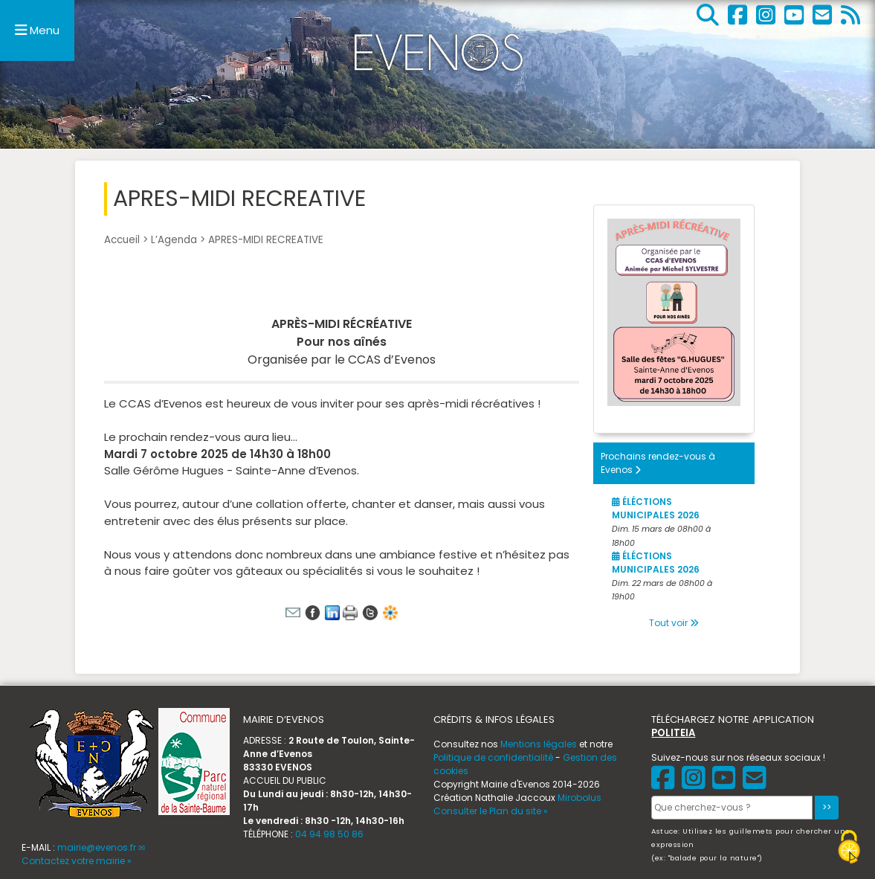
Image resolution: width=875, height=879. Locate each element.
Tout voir (674, 622)
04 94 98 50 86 (329, 834)
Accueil (122, 240)
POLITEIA (673, 733)
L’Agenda (174, 240)
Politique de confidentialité (493, 757)
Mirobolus (579, 797)
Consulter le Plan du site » (490, 811)
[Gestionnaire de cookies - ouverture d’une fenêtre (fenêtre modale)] (849, 848)
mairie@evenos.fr (96, 847)
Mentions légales (538, 744)
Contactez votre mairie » (77, 860)
